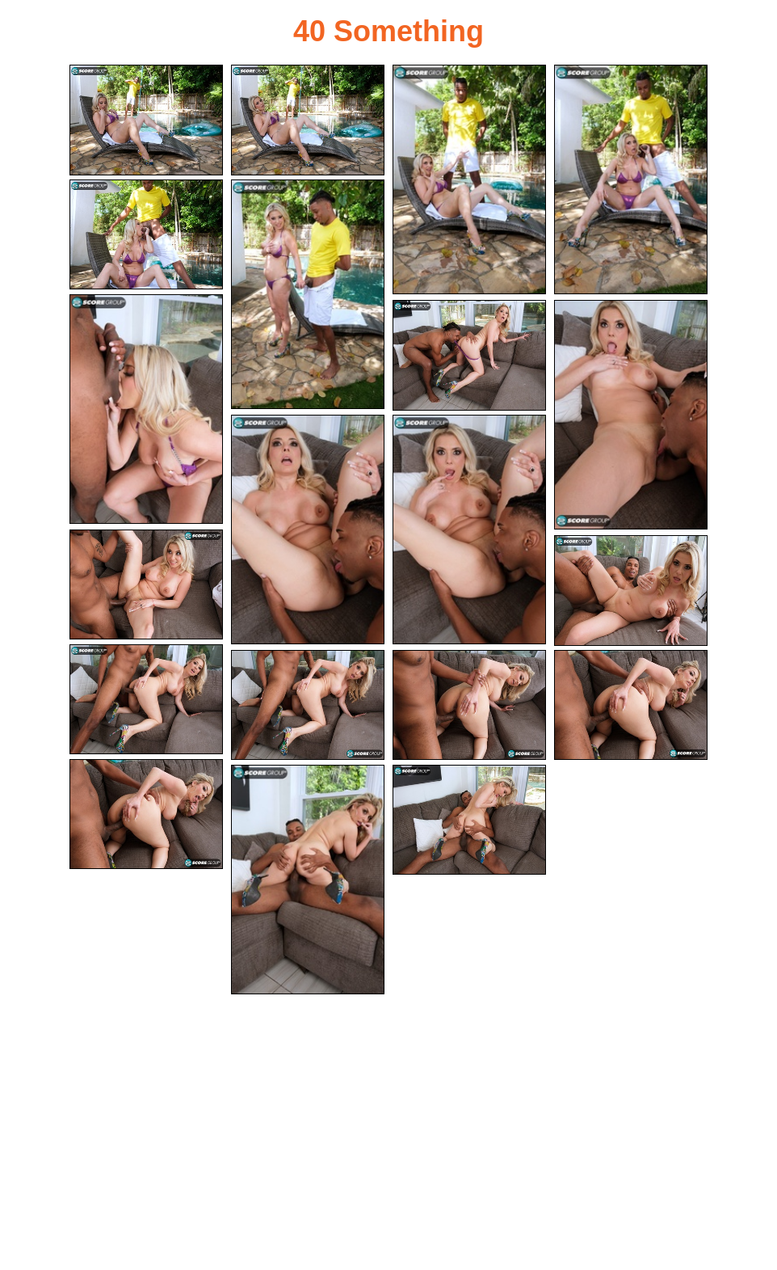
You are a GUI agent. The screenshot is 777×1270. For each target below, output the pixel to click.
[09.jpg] (631, 415)
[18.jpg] (146, 814)
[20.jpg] (469, 820)
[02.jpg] (307, 120)
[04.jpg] (631, 179)
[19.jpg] (307, 879)
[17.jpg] (631, 705)
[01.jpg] (146, 120)
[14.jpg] (146, 699)
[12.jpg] (146, 585)
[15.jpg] (307, 705)
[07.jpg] (146, 409)
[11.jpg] (469, 529)
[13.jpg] (631, 590)
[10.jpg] (307, 529)
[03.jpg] (469, 179)
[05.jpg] (146, 234)
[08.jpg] (469, 355)
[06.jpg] (307, 294)
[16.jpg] (469, 705)
